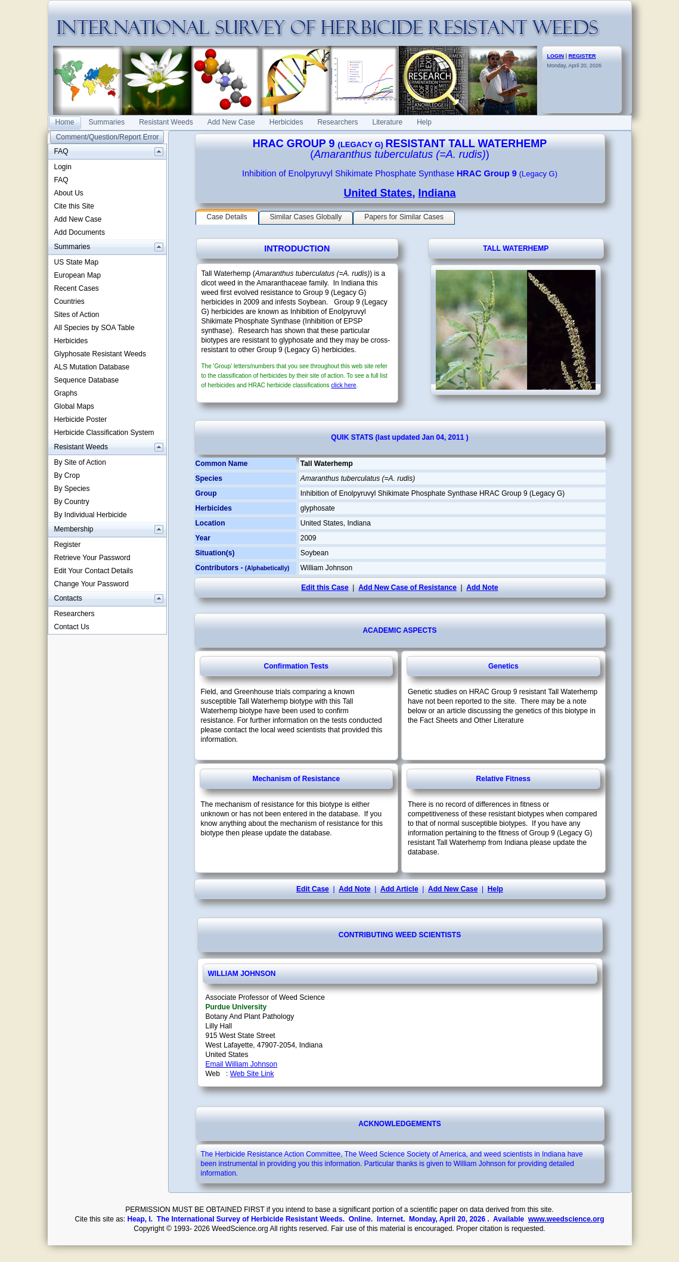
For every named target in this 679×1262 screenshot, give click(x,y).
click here (343, 385)
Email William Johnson (242, 1064)
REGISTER (582, 56)
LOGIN (556, 56)
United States (377, 193)
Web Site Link (252, 1074)
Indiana (437, 193)
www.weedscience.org (566, 1219)
